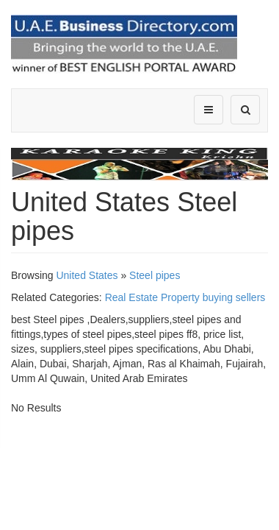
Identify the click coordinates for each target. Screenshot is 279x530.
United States (86, 275)
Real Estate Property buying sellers (185, 297)
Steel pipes (154, 275)
